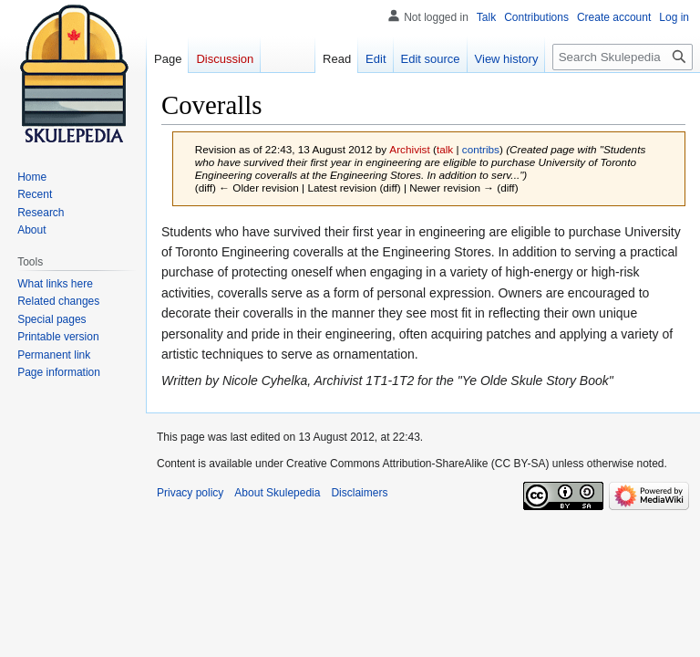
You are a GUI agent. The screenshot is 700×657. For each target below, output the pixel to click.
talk (445, 149)
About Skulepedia (277, 492)
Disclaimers (359, 492)
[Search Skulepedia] (622, 57)
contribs (480, 149)
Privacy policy (190, 492)
